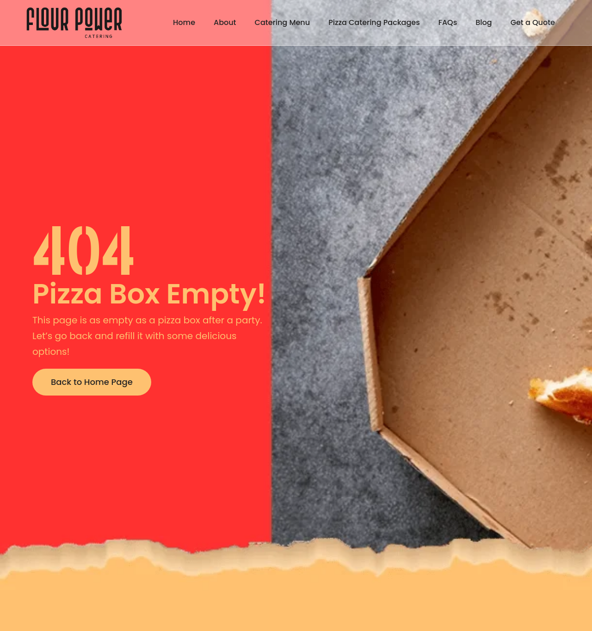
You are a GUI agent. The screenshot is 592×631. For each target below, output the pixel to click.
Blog (483, 22)
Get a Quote (533, 22)
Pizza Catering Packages (374, 22)
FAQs (447, 22)
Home (184, 22)
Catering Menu (282, 22)
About (225, 22)
